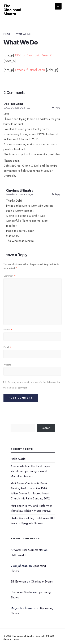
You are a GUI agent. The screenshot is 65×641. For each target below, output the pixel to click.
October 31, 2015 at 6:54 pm (16, 108)
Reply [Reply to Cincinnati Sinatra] (57, 194)
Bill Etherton (18, 581)
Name (7, 329)
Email (7, 347)
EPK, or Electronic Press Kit (34, 55)
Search (45, 428)
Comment (9, 275)
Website (7, 364)
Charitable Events (42, 581)
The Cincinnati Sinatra (12, 10)
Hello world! (18, 459)
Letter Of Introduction (30, 69)
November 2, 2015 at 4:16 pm (19, 194)
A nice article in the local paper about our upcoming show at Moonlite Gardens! (30, 471)
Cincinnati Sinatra (21, 592)
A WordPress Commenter (27, 550)
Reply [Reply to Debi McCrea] (57, 107)
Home (6, 34)
